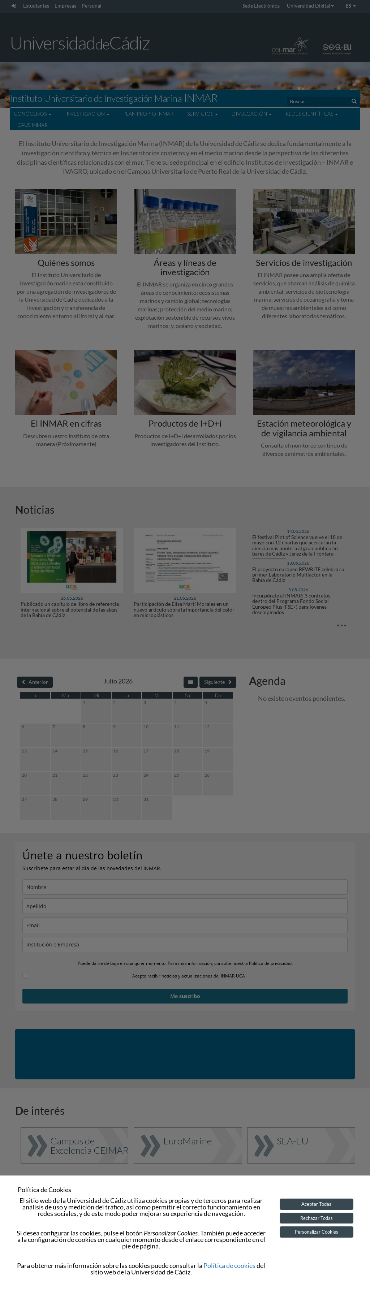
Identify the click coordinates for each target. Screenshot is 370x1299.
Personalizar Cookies (316, 1232)
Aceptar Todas (316, 1204)
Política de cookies (229, 1265)
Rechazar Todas (316, 1218)
